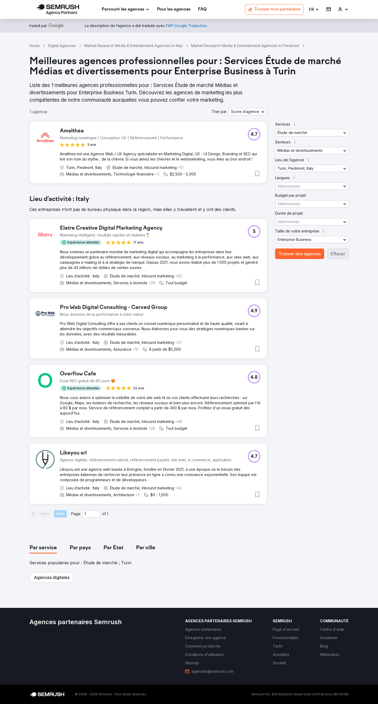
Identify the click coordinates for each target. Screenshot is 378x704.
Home (34, 45)
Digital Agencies (62, 45)
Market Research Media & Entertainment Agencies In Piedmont (245, 45)
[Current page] (91, 513)
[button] (314, 9)
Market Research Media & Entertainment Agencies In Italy (133, 45)
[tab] (43, 548)
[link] (174, 9)
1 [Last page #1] (107, 513)
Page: (76, 513)
